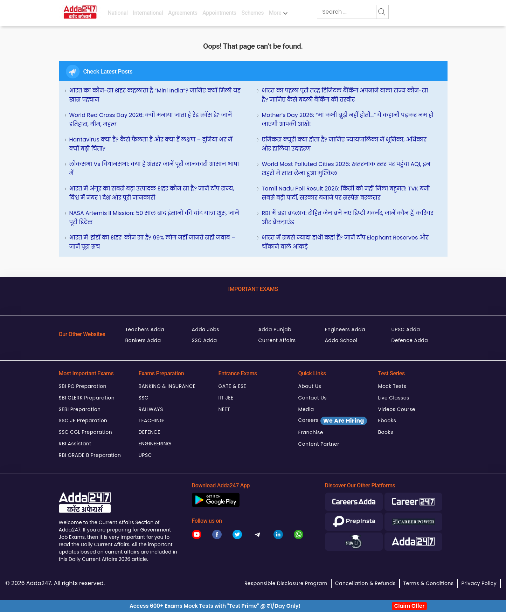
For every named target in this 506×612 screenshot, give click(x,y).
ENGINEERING (155, 443)
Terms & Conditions (428, 583)
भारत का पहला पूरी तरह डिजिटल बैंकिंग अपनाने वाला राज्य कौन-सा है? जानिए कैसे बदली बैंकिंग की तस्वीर (345, 95)
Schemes (252, 12)
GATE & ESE (233, 386)
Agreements (182, 12)
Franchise (310, 432)
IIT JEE (226, 397)
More (275, 12)
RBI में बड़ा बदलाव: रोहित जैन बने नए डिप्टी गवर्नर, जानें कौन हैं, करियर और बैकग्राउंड (348, 217)
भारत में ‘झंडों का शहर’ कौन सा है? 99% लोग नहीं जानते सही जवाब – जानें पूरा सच (152, 242)
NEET (224, 409)
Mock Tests (392, 386)
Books (385, 432)
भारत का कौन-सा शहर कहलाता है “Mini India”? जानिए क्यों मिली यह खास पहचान (155, 95)
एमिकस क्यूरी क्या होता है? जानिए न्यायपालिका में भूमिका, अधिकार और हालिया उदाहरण (344, 144)
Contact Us (312, 397)
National (118, 12)
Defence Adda (409, 340)
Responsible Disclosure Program (285, 583)
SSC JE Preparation (83, 420)
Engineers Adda (345, 329)
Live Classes (393, 397)
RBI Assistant (75, 443)
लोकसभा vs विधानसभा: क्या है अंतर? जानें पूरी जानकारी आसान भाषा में (154, 168)
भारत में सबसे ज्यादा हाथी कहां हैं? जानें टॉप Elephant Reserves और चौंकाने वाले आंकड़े (345, 242)
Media (306, 409)
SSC (144, 397)
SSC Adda (204, 340)
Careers (332, 421)
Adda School (341, 340)
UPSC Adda (405, 329)
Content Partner (318, 443)
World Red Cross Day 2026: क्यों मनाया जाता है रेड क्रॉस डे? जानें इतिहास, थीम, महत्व (150, 119)
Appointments (219, 12)
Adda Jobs (206, 329)
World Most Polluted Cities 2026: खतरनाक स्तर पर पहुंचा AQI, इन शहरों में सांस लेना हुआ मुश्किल (346, 168)
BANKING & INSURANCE (167, 386)
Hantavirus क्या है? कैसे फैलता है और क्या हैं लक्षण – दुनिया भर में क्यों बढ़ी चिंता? (151, 144)
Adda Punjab (275, 329)
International (148, 12)
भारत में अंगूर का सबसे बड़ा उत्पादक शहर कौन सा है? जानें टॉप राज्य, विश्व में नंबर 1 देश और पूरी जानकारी (151, 193)
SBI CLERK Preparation (87, 397)
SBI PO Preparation (82, 386)
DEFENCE (149, 432)
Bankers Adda (143, 340)
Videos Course (396, 409)
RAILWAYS (151, 409)
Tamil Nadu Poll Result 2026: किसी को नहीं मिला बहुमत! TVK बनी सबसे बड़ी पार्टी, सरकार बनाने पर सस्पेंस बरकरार (346, 193)
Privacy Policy (479, 583)
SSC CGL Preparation (85, 432)
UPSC (145, 455)
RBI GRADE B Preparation (90, 455)
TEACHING (151, 420)
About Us (309, 386)
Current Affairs (277, 340)
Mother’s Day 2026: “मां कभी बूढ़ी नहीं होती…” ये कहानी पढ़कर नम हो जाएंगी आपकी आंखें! (348, 119)
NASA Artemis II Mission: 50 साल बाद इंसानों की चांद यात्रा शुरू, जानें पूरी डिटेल (154, 217)
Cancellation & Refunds (365, 583)
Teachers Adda (144, 329)
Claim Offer (409, 606)
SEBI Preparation (80, 409)
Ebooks (387, 420)
